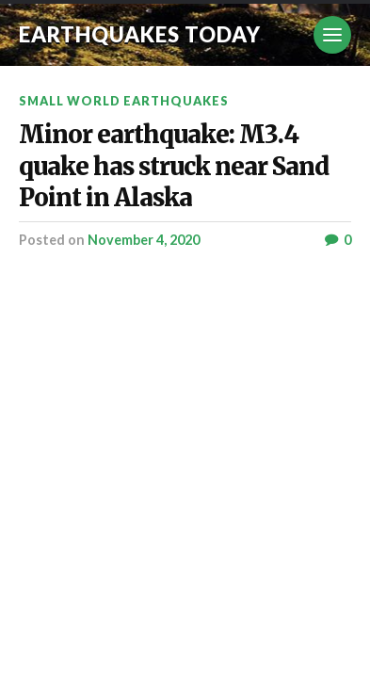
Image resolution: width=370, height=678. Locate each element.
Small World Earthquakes (124, 100)
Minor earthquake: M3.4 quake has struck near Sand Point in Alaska (174, 166)
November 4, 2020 (144, 240)
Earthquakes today (140, 34)
